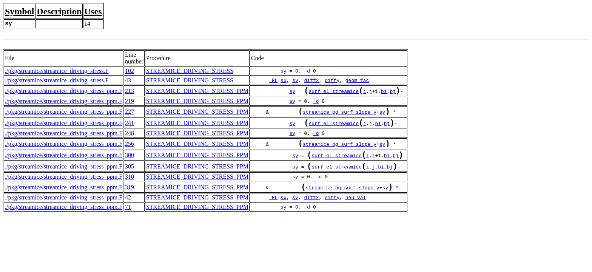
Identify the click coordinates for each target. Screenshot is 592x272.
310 (129, 185)
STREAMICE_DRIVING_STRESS (189, 71)
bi (384, 92)
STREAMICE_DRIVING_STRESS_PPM (197, 91)
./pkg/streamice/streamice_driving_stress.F (57, 71)
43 (128, 80)
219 (129, 102)
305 (129, 175)
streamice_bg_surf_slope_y (339, 114)
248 (129, 137)
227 (129, 114)
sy (284, 71)
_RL (273, 80)
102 (129, 71)
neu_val (355, 208)
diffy (332, 80)
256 (129, 149)
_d (307, 71)
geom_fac (357, 80)
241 (129, 127)
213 (129, 91)
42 (128, 208)
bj (393, 92)
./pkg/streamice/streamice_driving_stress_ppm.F (63, 91)
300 (129, 162)
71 (128, 217)
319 (129, 197)
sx (284, 80)
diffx (311, 80)
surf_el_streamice (334, 92)
